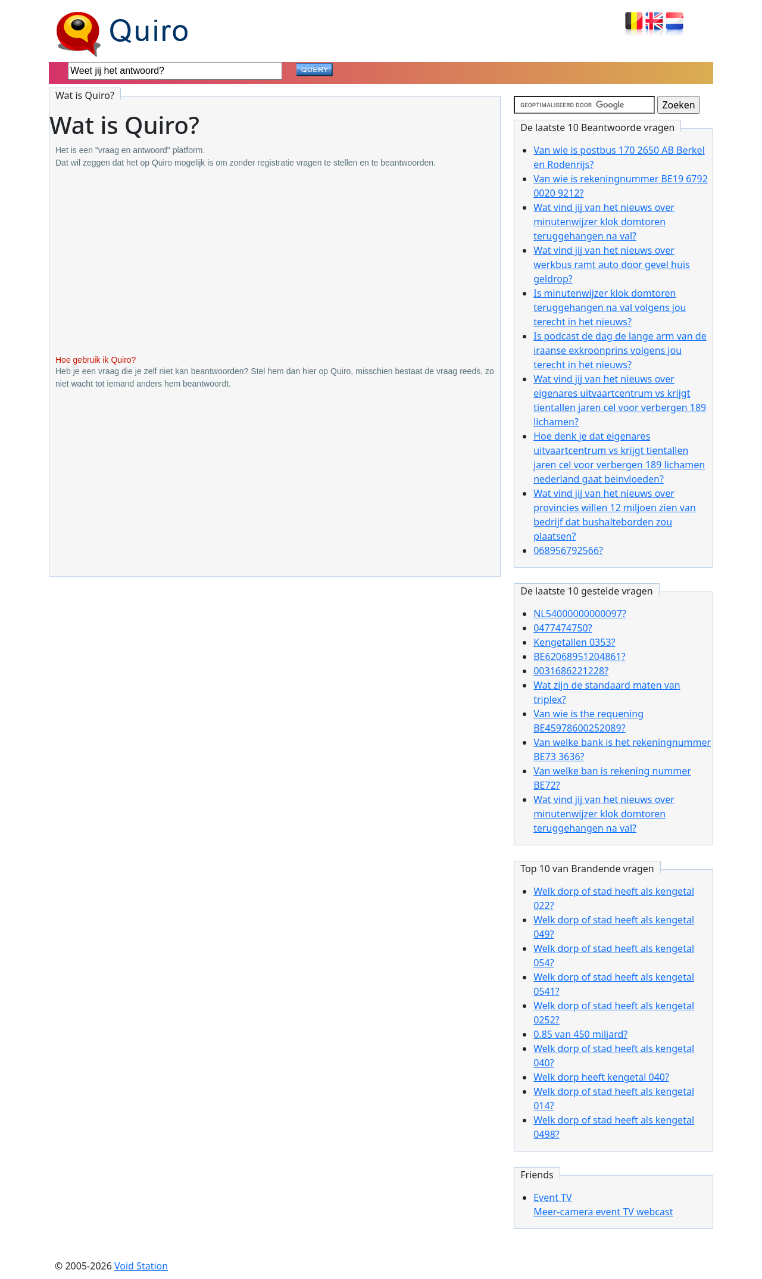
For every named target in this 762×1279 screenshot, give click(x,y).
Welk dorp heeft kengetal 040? (601, 1077)
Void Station (141, 1265)
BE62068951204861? (579, 656)
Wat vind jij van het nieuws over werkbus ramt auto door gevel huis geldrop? (611, 264)
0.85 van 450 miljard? (580, 1034)
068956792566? (568, 550)
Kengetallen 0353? (574, 642)
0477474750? (562, 627)
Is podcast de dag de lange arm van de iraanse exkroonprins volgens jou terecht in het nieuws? (619, 350)
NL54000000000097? (579, 613)
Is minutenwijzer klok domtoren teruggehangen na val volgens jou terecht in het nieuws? (609, 307)
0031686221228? (570, 670)
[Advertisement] (274, 262)
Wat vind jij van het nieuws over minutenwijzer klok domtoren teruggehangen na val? (603, 221)
